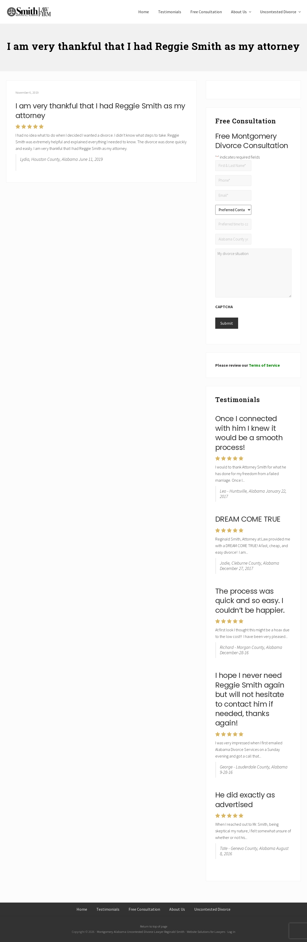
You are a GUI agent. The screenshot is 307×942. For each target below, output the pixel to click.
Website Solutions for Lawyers (206, 932)
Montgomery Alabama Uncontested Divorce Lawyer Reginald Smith (141, 932)
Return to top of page (153, 926)
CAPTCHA (224, 306)
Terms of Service (264, 365)
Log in (231, 932)
